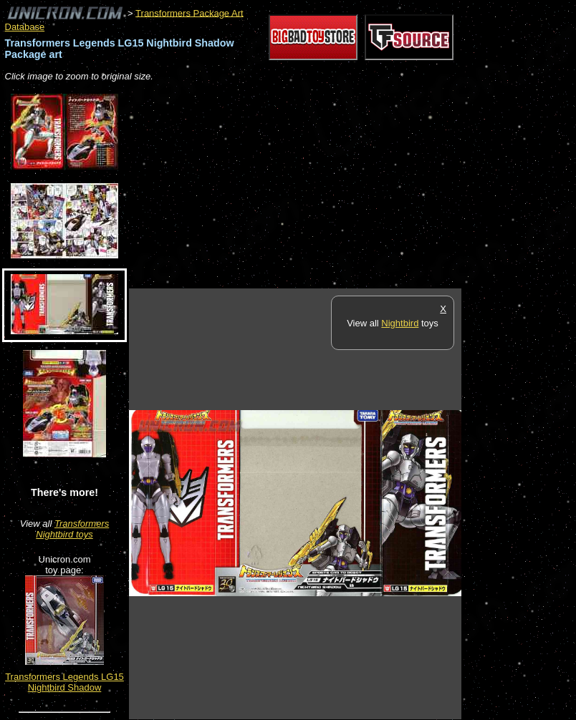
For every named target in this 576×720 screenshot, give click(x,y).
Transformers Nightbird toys (72, 529)
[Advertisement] (296, 186)
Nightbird (399, 323)
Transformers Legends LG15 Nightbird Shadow (64, 682)
